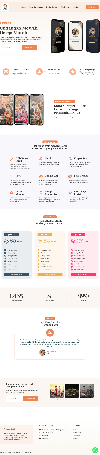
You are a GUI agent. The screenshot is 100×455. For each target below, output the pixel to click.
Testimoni (65, 7)
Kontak (76, 7)
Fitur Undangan (36, 7)
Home (23, 7)
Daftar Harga (51, 7)
